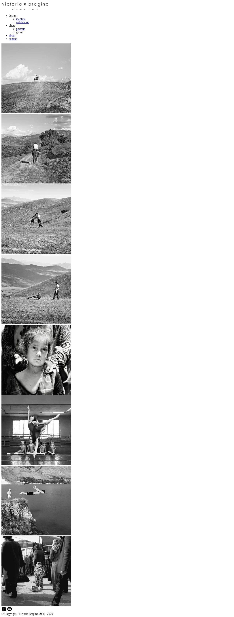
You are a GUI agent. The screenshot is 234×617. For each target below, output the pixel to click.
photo (12, 25)
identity (20, 19)
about (12, 35)
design (12, 15)
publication (22, 22)
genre (19, 32)
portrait (20, 28)
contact (13, 38)
